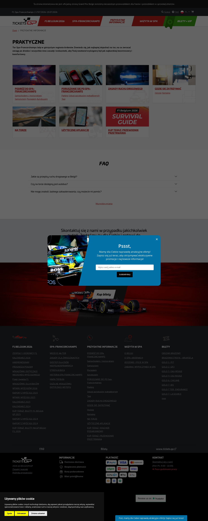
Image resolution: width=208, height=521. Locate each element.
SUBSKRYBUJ (124, 274)
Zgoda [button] (9, 513)
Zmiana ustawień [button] (38, 513)
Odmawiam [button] (21, 513)
